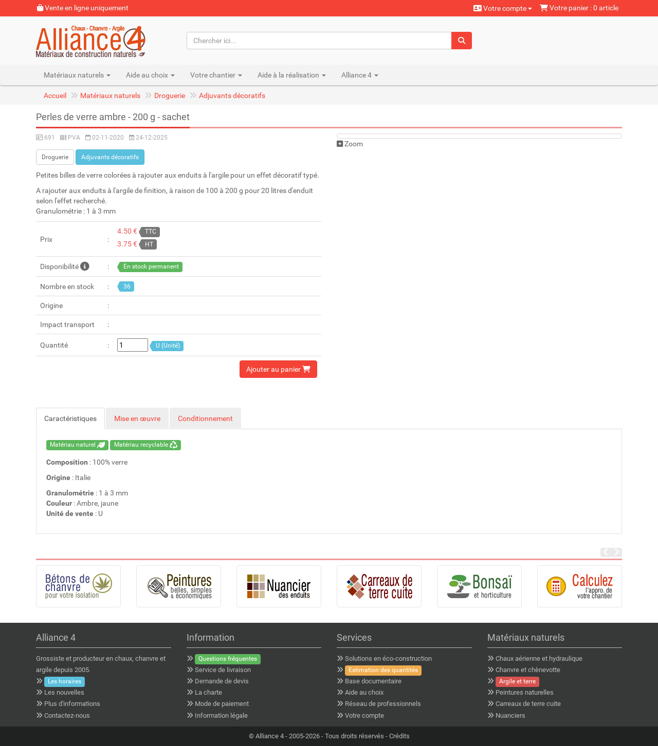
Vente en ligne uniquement (83, 8)
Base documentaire (373, 681)
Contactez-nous (67, 715)
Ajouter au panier (278, 369)
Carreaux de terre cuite (528, 703)
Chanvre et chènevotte (528, 670)
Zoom (350, 144)
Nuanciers (510, 715)
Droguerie (169, 95)
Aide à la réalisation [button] (292, 75)
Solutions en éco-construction (388, 658)
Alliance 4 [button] (359, 75)
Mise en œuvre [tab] (137, 418)
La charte (208, 692)
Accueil (55, 95)
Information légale (221, 715)
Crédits (399, 736)
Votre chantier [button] (216, 75)
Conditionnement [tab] (205, 418)
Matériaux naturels (110, 95)
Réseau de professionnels (383, 703)
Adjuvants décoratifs (232, 95)
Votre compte (502, 8)
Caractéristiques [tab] (70, 418)
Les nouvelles (64, 692)
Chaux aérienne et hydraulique (539, 658)
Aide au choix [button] (150, 75)
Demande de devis (222, 681)
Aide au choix (364, 692)
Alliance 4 (269, 736)
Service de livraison (223, 670)
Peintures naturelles (525, 692)
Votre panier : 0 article (579, 8)
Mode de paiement (222, 703)
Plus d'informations (72, 703)
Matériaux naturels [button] (77, 75)
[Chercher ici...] (319, 40)
